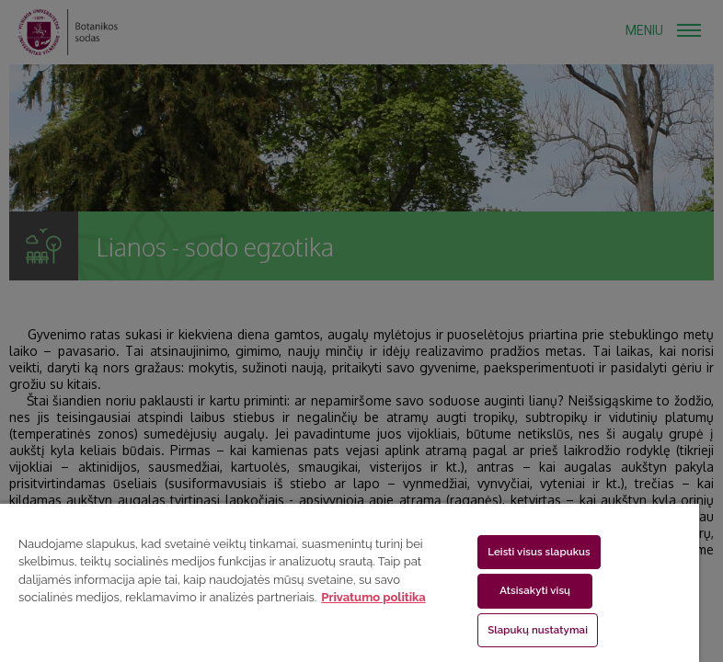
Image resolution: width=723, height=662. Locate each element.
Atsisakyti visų (534, 590)
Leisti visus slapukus (539, 551)
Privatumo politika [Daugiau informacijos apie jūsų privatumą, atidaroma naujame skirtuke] (373, 597)
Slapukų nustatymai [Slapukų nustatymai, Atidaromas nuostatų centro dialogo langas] (538, 629)
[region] (349, 582)
